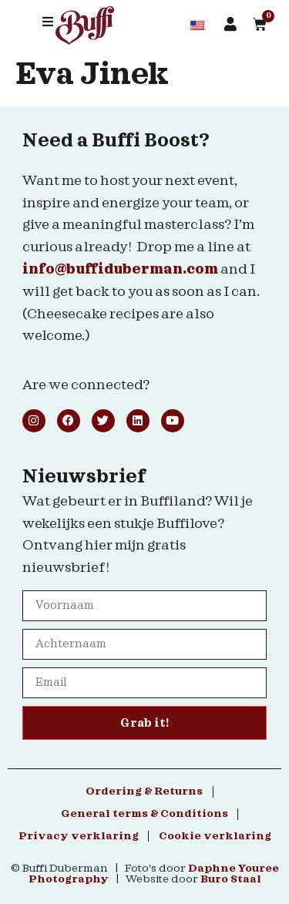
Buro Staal (230, 879)
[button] (48, 21)
